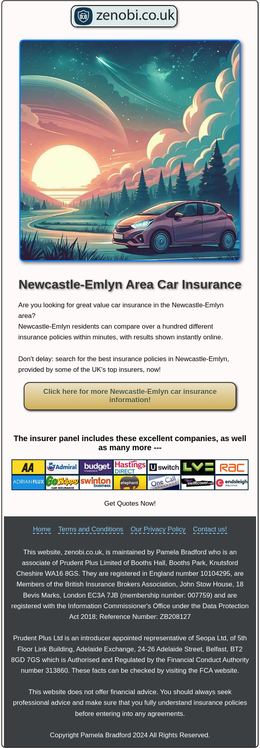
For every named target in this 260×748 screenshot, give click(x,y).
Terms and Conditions (90, 529)
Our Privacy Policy (158, 529)
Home (42, 529)
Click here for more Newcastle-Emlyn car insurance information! (130, 396)
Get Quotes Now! (130, 503)
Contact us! (210, 529)
